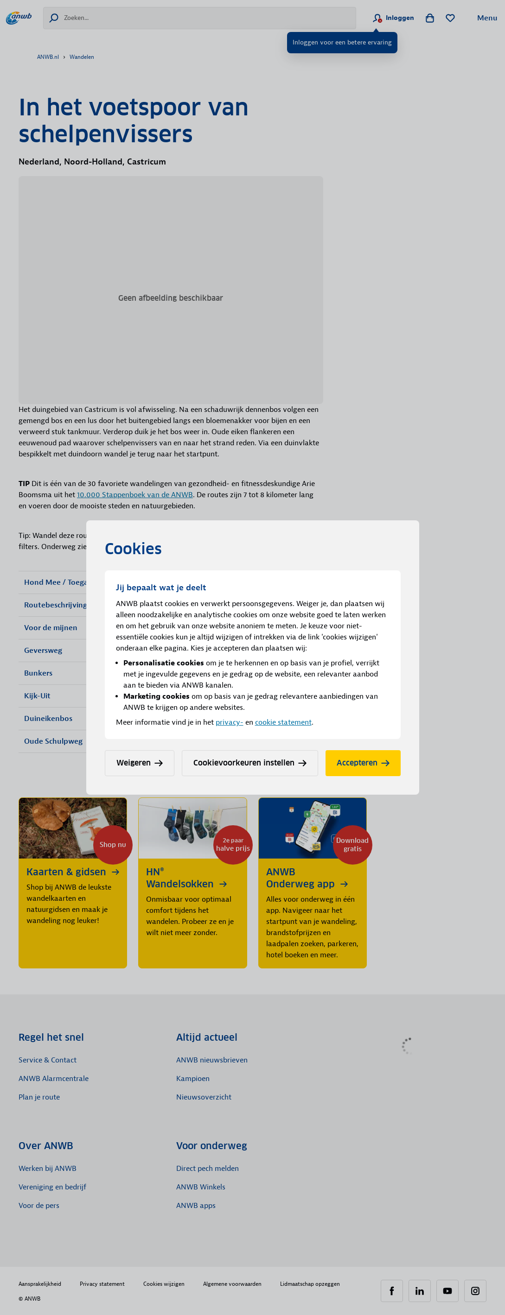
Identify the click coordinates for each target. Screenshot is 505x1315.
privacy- (229, 722)
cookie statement (283, 722)
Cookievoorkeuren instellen (250, 763)
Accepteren (363, 763)
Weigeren (139, 763)
